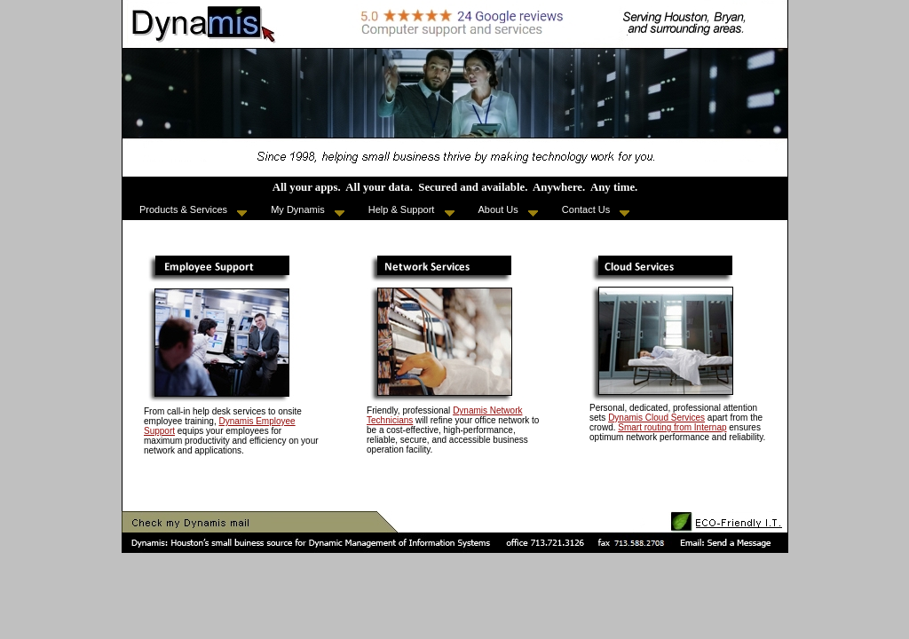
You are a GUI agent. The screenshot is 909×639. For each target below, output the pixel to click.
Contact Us (596, 210)
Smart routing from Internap (672, 427)
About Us (508, 210)
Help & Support (411, 210)
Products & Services (193, 210)
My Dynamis (307, 210)
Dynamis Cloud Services (656, 417)
